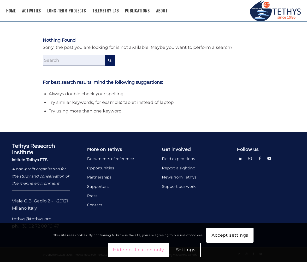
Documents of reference (110, 158)
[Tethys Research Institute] (275, 10)
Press (92, 196)
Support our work (179, 186)
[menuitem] (11, 10)
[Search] (79, 60)
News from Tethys (179, 177)
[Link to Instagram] (250, 158)
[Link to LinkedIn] (240, 158)
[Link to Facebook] (259, 158)
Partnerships (99, 177)
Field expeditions (178, 158)
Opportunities (100, 168)
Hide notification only (138, 249)
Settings (185, 249)
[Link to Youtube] (269, 158)
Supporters (98, 186)
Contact (94, 205)
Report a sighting (178, 168)
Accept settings (230, 235)
